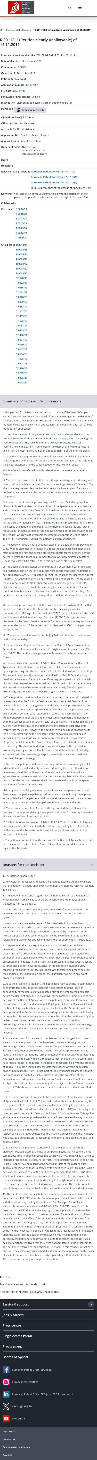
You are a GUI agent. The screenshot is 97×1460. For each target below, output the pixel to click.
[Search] (70, 8)
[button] (48, 401)
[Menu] (80, 8)
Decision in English (30, 110)
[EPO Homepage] (21, 8)
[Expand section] (91, 1304)
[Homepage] (1, 30)
